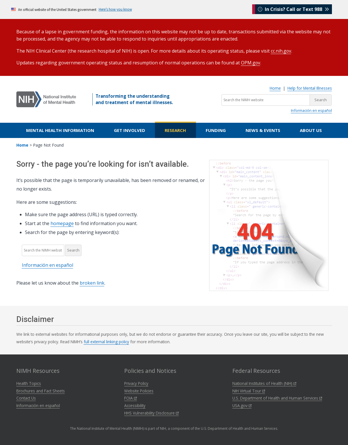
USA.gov (242, 405)
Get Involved (129, 130)
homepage (62, 223)
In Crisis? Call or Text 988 (293, 9)
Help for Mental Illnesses (309, 88)
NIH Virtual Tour (248, 391)
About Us (311, 130)
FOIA (130, 398)
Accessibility (134, 405)
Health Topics (28, 383)
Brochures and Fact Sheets (40, 391)
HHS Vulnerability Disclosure (151, 413)
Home (275, 88)
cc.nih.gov (281, 51)
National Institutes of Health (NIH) (264, 383)
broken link (92, 283)
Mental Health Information (60, 130)
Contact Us (26, 398)
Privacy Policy (136, 383)
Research (175, 130)
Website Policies (138, 391)
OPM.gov (250, 63)
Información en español (311, 110)
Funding (216, 130)
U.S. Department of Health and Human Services (277, 398)
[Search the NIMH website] (265, 100)
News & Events (263, 130)
